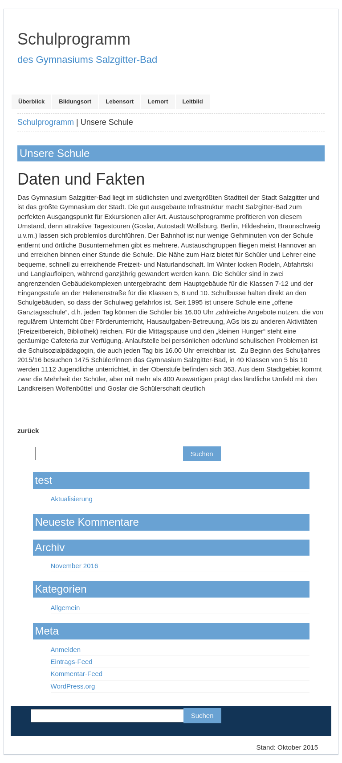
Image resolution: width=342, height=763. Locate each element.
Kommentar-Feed (77, 673)
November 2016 (74, 565)
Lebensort (120, 101)
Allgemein (65, 607)
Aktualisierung (72, 499)
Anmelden (66, 649)
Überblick (31, 101)
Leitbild (193, 101)
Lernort (158, 101)
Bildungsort (75, 101)
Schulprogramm (45, 122)
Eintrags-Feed (72, 661)
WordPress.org (73, 686)
